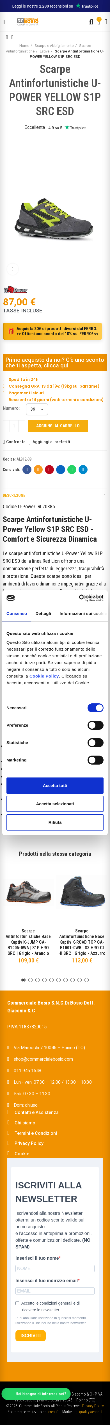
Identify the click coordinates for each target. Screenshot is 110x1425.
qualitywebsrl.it (90, 1412)
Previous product (7, 37)
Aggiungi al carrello (58, 425)
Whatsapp (72, 469)
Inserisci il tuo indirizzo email (46, 1280)
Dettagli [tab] (43, 613)
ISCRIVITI (30, 1335)
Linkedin (61, 469)
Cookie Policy (44, 676)
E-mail (38, 469)
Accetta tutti (55, 785)
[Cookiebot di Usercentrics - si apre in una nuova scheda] (79, 598)
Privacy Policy (93, 1406)
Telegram (83, 469)
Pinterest (50, 469)
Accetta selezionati (55, 803)
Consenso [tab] (16, 613)
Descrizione (14, 495)
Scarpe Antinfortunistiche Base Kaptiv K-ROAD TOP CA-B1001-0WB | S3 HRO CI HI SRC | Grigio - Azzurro (82, 942)
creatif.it (54, 1412)
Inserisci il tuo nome (37, 1258)
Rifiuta (55, 822)
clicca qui (56, 365)
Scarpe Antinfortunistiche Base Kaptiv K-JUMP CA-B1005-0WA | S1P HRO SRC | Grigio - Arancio (28, 942)
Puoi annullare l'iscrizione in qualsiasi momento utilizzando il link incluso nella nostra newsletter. (50, 1320)
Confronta (16, 442)
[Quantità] (14, 426)
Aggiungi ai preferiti (51, 442)
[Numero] (37, 409)
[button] (23, 980)
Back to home (14, 37)
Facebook (27, 469)
